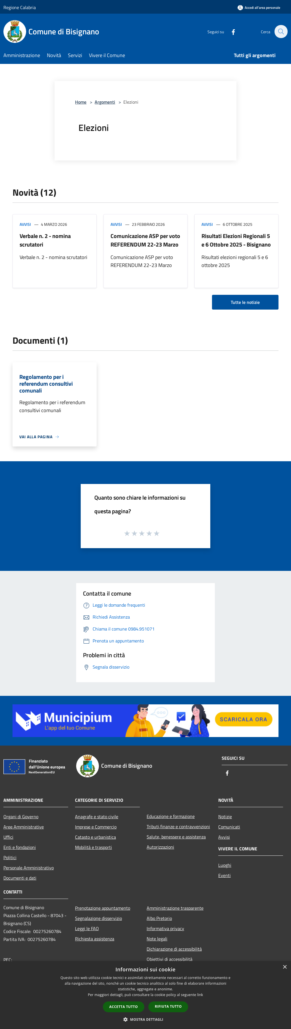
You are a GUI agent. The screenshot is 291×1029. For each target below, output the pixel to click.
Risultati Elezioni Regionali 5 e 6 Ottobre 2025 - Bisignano (236, 240)
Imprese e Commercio (96, 826)
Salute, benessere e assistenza (176, 836)
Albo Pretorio (159, 918)
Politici (9, 857)
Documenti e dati (19, 877)
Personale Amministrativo (28, 867)
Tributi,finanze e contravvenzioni (178, 826)
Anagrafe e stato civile (96, 816)
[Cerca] (281, 31)
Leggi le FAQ (87, 928)
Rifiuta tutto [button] (168, 1006)
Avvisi (25, 224)
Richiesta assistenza (94, 938)
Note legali (157, 938)
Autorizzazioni (160, 847)
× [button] (284, 967)
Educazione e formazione (171, 816)
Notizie (225, 816)
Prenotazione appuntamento (102, 908)
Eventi (224, 875)
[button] (145, 1019)
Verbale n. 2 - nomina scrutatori (45, 240)
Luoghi (224, 865)
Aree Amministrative (23, 826)
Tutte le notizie (245, 302)
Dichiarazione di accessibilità (174, 948)
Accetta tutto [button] (123, 1006)
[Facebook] (230, 31)
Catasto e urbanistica (95, 837)
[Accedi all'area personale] (259, 7)
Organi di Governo (20, 816)
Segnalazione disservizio (98, 918)
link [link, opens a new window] (200, 994)
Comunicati (229, 826)
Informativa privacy (165, 928)
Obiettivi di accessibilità (169, 959)
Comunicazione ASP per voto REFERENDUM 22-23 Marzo (145, 240)
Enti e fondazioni (19, 847)
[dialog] (145, 995)
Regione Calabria (19, 7)
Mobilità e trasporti (93, 847)
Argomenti (105, 102)
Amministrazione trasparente (175, 908)
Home (80, 102)
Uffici (8, 837)
